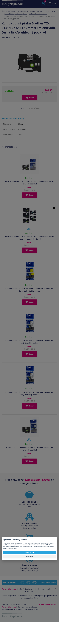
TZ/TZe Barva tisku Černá (38, 14)
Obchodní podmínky (43, 589)
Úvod (3, 11)
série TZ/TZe (50, 11)
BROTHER (11, 11)
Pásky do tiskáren (36, 11)
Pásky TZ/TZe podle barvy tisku (16, 14)
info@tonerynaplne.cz (48, 604)
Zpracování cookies (12, 548)
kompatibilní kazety (37, 479)
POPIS (22, 108)
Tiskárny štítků (23, 11)
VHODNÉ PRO (34, 108)
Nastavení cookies (31, 609)
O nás (19, 589)
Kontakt (28, 589)
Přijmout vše (29, 552)
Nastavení (29, 556)
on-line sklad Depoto (15, 609)
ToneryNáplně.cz (9, 607)
